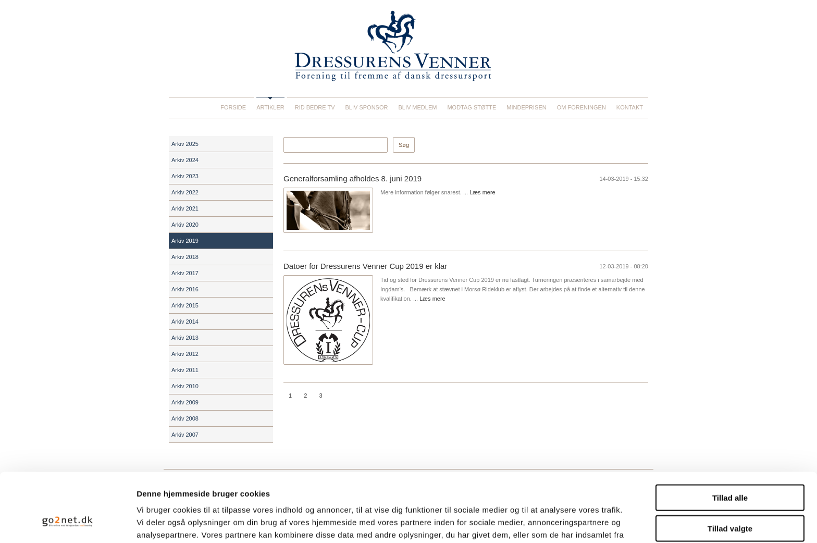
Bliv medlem (417, 107)
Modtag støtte (471, 107)
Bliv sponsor (366, 107)
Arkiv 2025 (185, 144)
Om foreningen (581, 107)
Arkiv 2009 (185, 402)
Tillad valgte (730, 469)
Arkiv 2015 (185, 305)
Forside (233, 107)
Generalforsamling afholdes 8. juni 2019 (352, 178)
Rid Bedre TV (315, 107)
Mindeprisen (526, 107)
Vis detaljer (542, 522)
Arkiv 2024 (185, 160)
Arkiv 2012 (185, 354)
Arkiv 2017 (185, 273)
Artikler (270, 107)
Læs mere (482, 192)
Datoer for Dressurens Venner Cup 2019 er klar (365, 266)
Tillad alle (730, 439)
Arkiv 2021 (185, 208)
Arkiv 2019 (185, 241)
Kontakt (629, 107)
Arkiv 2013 (185, 338)
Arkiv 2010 (185, 386)
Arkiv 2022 (185, 192)
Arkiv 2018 (185, 257)
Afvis (730, 500)
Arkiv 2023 (185, 176)
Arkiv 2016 (185, 289)
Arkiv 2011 (185, 370)
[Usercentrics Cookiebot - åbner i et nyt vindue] (67, 522)
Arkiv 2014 (185, 321)
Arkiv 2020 (185, 224)
